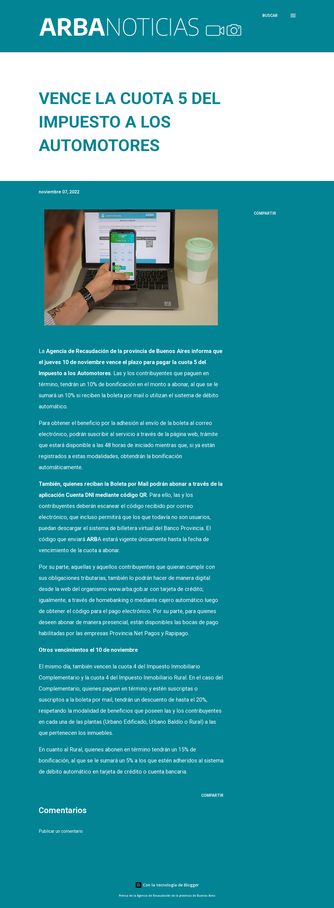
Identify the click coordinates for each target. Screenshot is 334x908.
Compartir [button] (265, 213)
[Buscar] (270, 15)
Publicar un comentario (61, 831)
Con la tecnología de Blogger (167, 885)
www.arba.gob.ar (128, 589)
